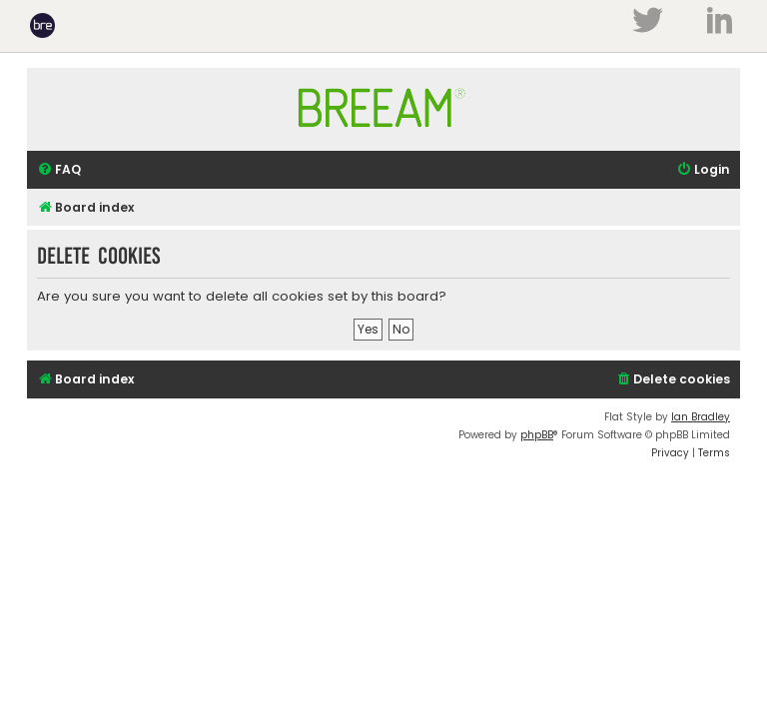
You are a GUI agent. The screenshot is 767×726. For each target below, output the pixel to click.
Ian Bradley (700, 416)
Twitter (647, 20)
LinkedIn (719, 20)
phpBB (536, 434)
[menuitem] (59, 170)
